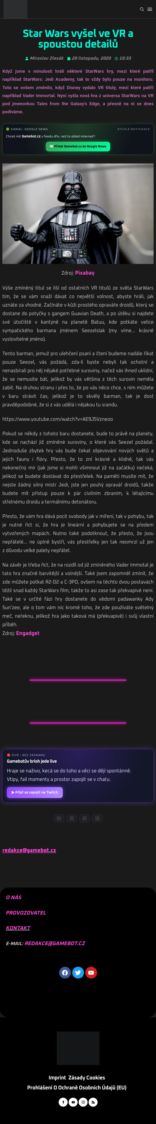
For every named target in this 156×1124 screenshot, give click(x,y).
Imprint (57, 1078)
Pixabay (85, 273)
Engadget (28, 633)
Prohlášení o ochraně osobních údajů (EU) (77, 1088)
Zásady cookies (86, 1078)
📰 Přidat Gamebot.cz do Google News (78, 146)
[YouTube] (71, 818)
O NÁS (13, 897)
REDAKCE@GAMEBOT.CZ (54, 943)
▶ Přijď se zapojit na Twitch (35, 792)
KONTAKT (18, 928)
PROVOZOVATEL (26, 913)
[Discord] (59, 818)
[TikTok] (97, 818)
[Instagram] (84, 818)
